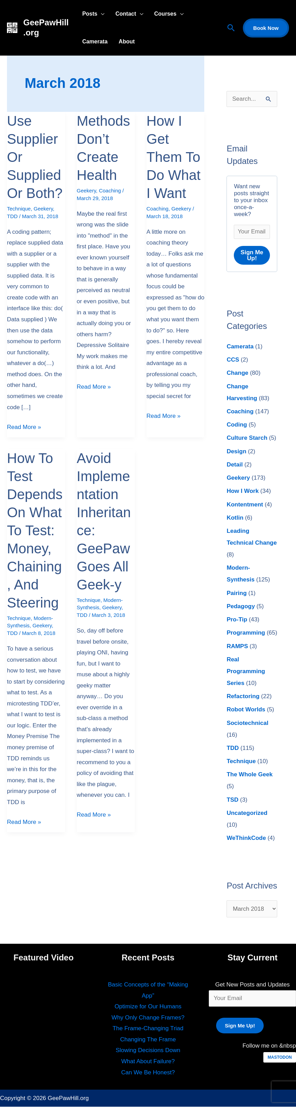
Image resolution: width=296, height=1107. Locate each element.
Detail (234, 465)
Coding (237, 425)
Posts (90, 14)
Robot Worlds (246, 710)
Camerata (95, 41)
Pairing (237, 593)
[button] (231, 28)
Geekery (43, 209)
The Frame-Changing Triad (148, 1028)
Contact (125, 14)
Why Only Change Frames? (148, 1018)
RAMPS (237, 646)
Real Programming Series (246, 671)
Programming (246, 633)
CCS (233, 360)
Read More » (24, 426)
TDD (12, 216)
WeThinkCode (246, 838)
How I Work (242, 491)
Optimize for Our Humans (148, 1006)
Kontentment (245, 505)
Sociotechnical (247, 723)
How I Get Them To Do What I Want (174, 157)
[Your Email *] (252, 232)
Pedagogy (241, 606)
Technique (19, 209)
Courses (165, 14)
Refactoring (243, 696)
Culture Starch (247, 438)
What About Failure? (148, 1061)
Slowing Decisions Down (148, 1051)
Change (237, 373)
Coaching (110, 190)
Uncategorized (247, 813)
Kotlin (235, 518)
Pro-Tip (237, 620)
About (127, 41)
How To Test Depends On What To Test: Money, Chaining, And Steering (35, 530)
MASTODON (280, 1057)
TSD (232, 800)
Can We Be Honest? (148, 1072)
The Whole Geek (249, 775)
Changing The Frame (148, 1039)
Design (236, 451)
